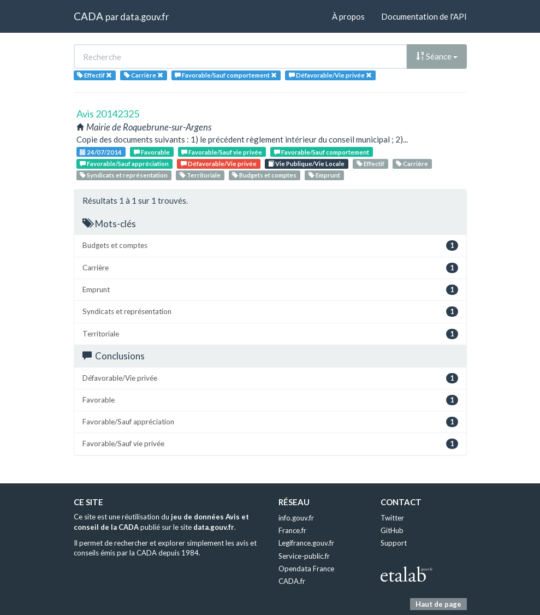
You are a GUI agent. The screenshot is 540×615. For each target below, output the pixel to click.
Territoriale (200, 175)
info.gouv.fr (296, 517)
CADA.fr (291, 581)
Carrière (412, 163)
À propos (348, 16)
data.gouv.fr (144, 16)
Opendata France (306, 568)
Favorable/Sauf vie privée (221, 152)
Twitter (392, 517)
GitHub (392, 530)
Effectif (370, 163)
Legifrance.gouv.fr (306, 543)
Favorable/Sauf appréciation (124, 163)
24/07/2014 (101, 152)
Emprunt (324, 175)
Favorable (152, 152)
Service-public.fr (304, 556)
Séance (437, 56)
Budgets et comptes (264, 175)
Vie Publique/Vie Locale (306, 163)
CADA (88, 16)
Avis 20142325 (107, 114)
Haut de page (438, 604)
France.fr (292, 530)
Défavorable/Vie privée (219, 163)
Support (394, 543)
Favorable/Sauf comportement (321, 152)
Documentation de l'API (424, 16)
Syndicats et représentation (124, 175)
